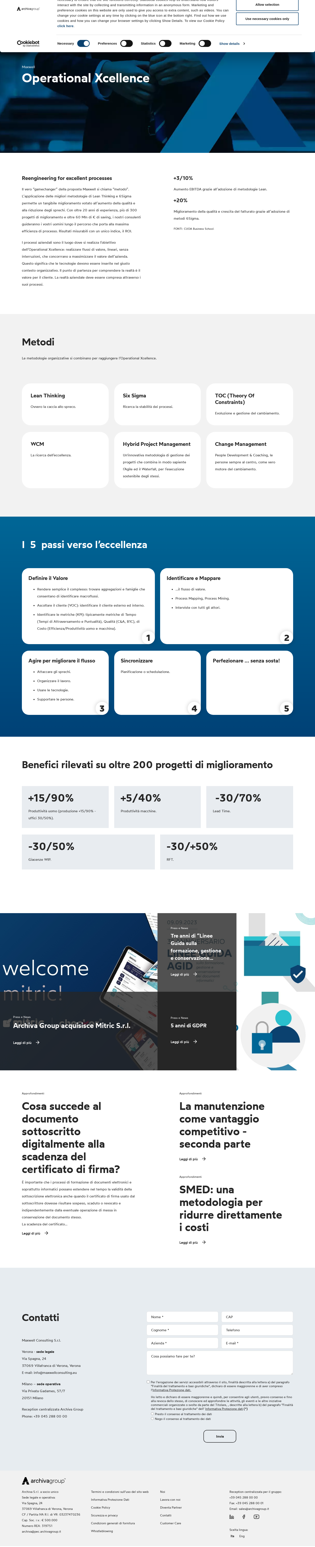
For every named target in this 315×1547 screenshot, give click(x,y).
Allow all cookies (267, 11)
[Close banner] (308, 6)
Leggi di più (22, 1043)
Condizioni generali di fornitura (113, 1524)
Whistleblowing (102, 1532)
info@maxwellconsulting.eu (55, 1373)
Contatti (166, 1516)
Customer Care (170, 1524)
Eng (242, 1537)
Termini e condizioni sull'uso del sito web (120, 1492)
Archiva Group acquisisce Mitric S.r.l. (72, 1025)
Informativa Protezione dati (224, 1409)
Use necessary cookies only (267, 40)
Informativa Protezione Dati (110, 1500)
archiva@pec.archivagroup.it (41, 1532)
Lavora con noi (170, 1500)
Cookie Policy (100, 1508)
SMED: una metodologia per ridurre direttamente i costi (230, 1208)
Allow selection (267, 26)
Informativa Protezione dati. (171, 1391)
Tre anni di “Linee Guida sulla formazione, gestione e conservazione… (196, 947)
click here (65, 47)
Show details (229, 65)
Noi (162, 1492)
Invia (220, 1437)
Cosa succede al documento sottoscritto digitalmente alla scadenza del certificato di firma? (71, 1138)
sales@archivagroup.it (254, 1509)
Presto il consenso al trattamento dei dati (181, 1415)
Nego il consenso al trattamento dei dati (181, 1419)
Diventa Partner (171, 1508)
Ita (232, 1537)
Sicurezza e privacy (104, 1516)
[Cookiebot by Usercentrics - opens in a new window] (28, 65)
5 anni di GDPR (188, 1026)
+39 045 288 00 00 (243, 1498)
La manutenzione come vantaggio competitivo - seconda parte (222, 1125)
